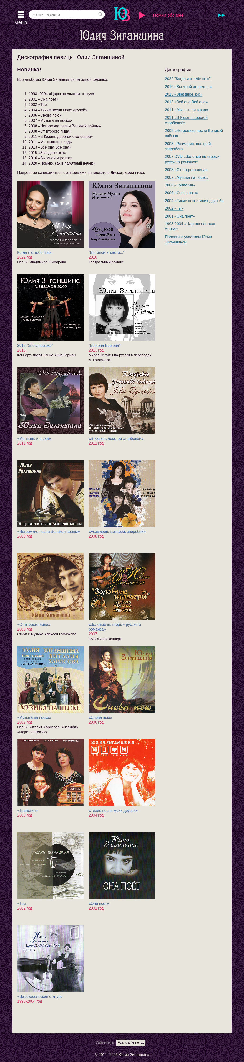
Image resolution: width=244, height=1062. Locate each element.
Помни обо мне (168, 15)
